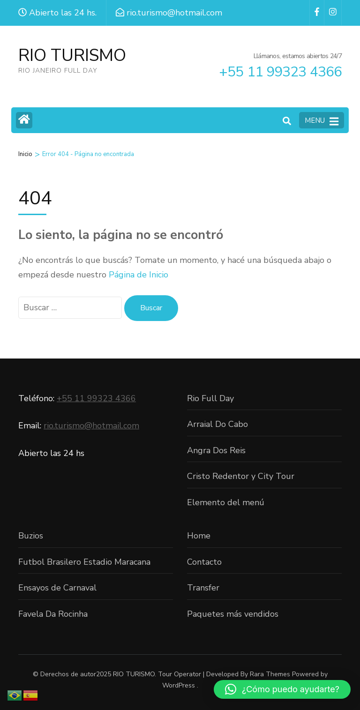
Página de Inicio (138, 274)
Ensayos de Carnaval (57, 587)
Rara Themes (270, 674)
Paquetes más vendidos (232, 614)
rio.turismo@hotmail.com (91, 425)
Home (198, 535)
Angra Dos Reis (216, 450)
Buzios (30, 535)
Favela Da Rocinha (53, 614)
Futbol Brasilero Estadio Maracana (84, 562)
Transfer (203, 587)
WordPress (178, 685)
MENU (321, 121)
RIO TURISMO (72, 55)
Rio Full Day (210, 398)
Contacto (204, 562)
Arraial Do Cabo (217, 424)
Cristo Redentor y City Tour (240, 476)
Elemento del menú (225, 502)
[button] (282, 689)
